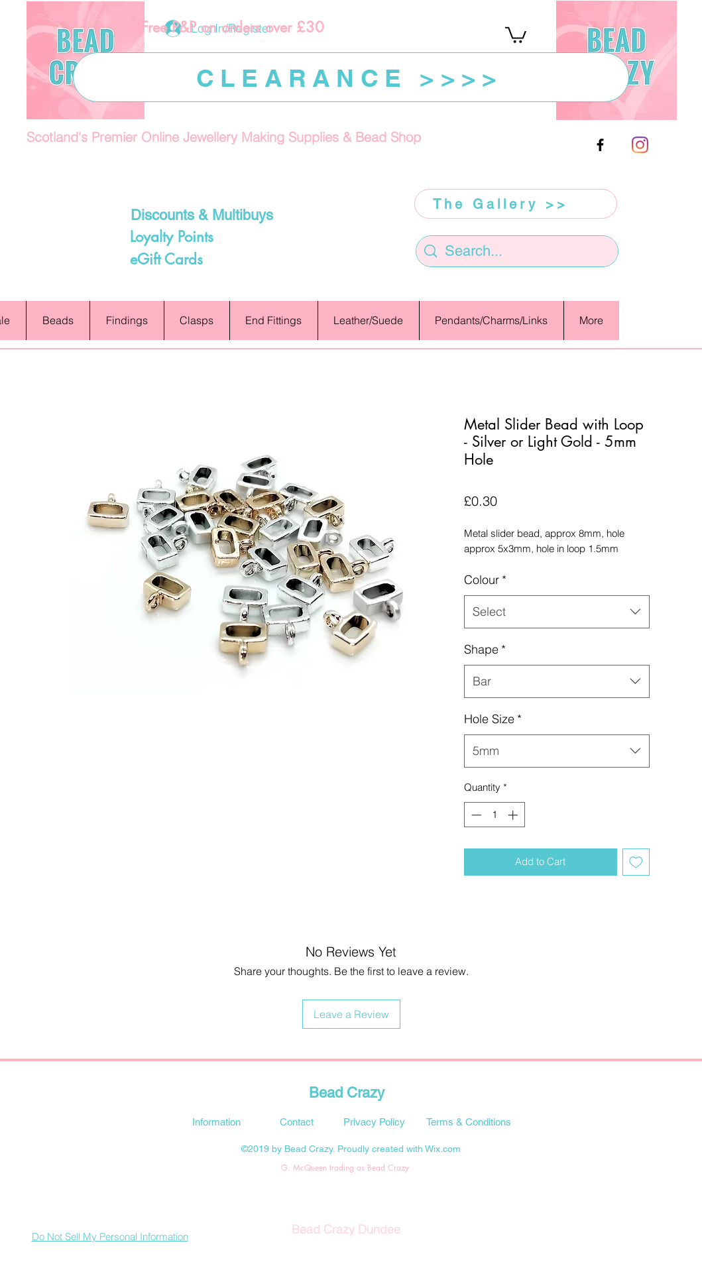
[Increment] (514, 815)
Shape (485, 649)
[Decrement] (475, 815)
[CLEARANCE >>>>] (351, 77)
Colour (485, 579)
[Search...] (517, 251)
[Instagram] (640, 145)
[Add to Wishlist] (636, 862)
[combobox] (557, 611)
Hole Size (493, 718)
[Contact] (297, 1121)
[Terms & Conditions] (469, 1121)
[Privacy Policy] (374, 1121)
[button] (515, 34)
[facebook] (600, 145)
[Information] (217, 1121)
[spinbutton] (494, 815)
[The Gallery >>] (515, 204)
